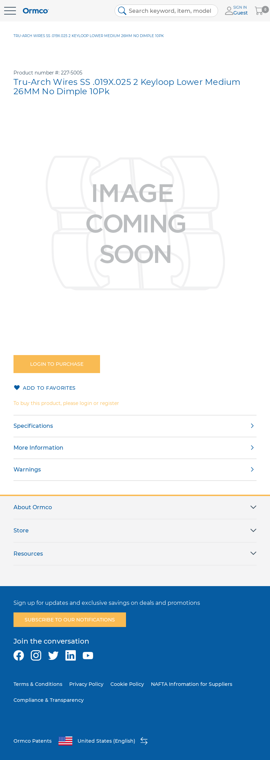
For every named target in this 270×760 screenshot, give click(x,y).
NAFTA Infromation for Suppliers (191, 684)
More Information (38, 447)
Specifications (33, 426)
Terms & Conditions (38, 684)
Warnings (27, 469)
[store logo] (36, 11)
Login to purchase (56, 364)
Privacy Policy (86, 684)
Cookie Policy (127, 684)
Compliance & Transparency (49, 700)
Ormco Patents (33, 741)
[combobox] (166, 11)
